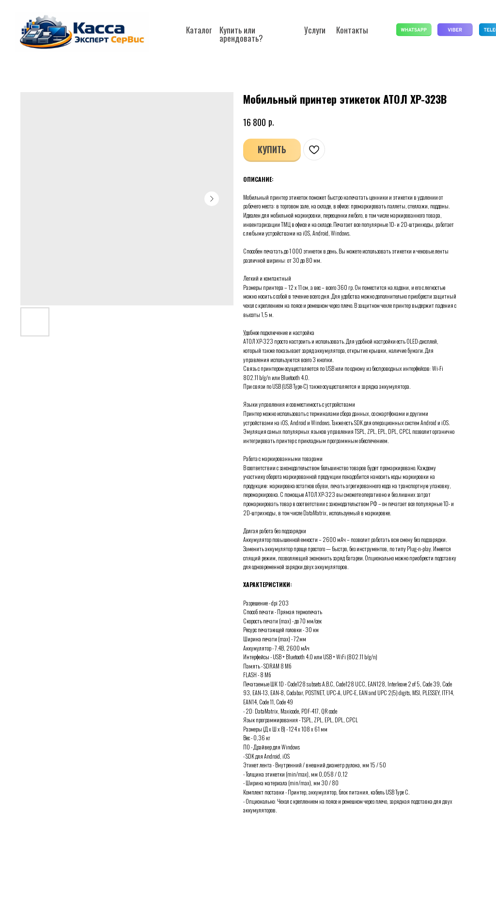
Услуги (315, 30)
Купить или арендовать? (241, 34)
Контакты (352, 30)
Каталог (199, 30)
